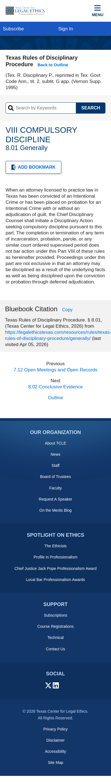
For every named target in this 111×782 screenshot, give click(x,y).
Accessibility (55, 751)
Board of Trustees (55, 476)
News (55, 454)
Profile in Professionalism (55, 557)
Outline (55, 397)
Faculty (55, 488)
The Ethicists (55, 546)
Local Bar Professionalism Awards (55, 579)
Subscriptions (55, 615)
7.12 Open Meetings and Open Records (56, 369)
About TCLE (55, 443)
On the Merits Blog (55, 510)
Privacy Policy (55, 729)
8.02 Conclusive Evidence (55, 386)
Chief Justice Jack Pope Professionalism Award (56, 568)
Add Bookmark (33, 167)
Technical (55, 637)
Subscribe (13, 28)
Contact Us (55, 649)
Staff (56, 465)
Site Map (55, 762)
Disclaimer (55, 740)
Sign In (65, 28)
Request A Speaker (55, 499)
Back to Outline (52, 64)
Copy (67, 309)
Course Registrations (55, 626)
